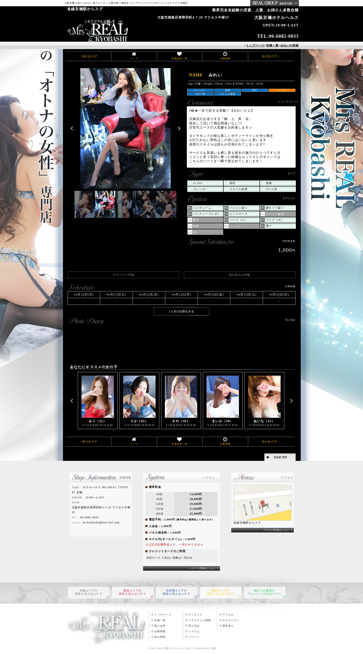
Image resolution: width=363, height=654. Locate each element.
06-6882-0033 (284, 36)
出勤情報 (225, 58)
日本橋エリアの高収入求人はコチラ (176, 592)
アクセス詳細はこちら (276, 530)
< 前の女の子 (88, 56)
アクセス (228, 614)
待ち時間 (160, 636)
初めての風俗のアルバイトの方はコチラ (264, 592)
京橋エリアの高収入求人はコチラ (88, 592)
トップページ (162, 614)
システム (194, 631)
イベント (194, 636)
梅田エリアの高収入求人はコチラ (220, 592)
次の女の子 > (271, 56)
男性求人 (228, 625)
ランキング (195, 614)
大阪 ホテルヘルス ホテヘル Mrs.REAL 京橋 (189, 648)
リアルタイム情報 (199, 620)
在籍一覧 (160, 620)
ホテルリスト (230, 620)
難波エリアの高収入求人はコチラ (132, 592)
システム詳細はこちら (202, 568)
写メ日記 (194, 625)
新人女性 (160, 625)
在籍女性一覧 (179, 58)
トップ (134, 58)
